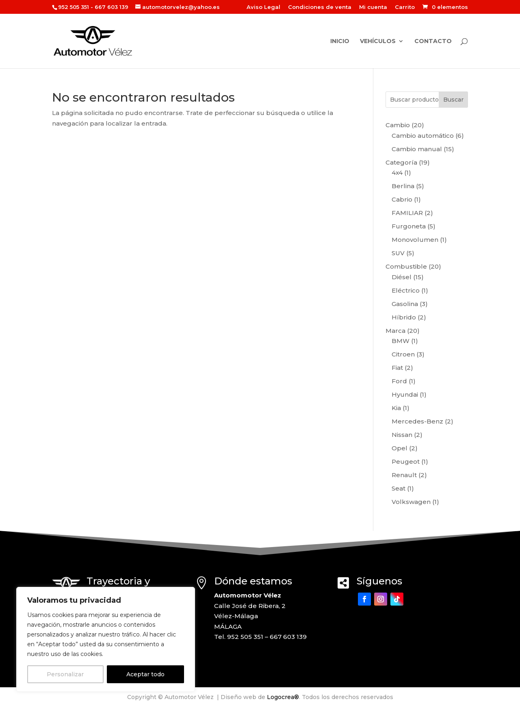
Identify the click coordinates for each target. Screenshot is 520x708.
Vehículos (378, 41)
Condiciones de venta (319, 7)
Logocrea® (283, 697)
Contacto (433, 41)
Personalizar (65, 674)
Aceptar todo (145, 674)
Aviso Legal (263, 7)
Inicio (339, 41)
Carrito (405, 7)
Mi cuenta (373, 7)
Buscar (453, 99)
